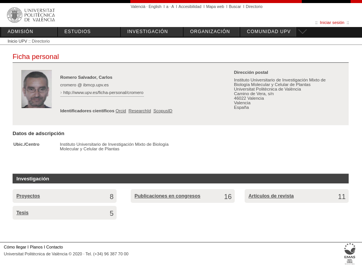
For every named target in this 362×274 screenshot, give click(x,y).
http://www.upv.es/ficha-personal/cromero (103, 92)
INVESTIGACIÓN (147, 31)
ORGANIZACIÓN (210, 31)
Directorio (254, 7)
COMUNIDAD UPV (269, 31)
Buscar (235, 7)
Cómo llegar (15, 247)
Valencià (138, 7)
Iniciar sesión (332, 22)
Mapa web (215, 7)
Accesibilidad (190, 7)
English (155, 7)
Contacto (54, 247)
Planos (36, 247)
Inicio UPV (17, 41)
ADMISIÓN (20, 31)
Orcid (120, 110)
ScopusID (162, 110)
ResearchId (139, 110)
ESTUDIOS (77, 31)
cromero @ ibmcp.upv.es (84, 85)
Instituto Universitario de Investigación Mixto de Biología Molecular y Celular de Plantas (114, 146)
